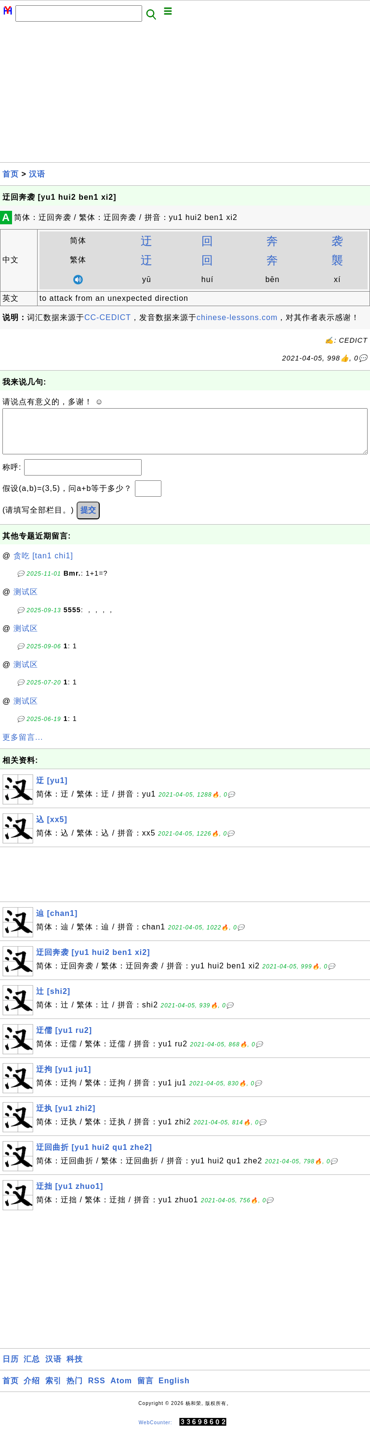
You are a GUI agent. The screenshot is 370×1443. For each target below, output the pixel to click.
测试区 (25, 601)
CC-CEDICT (107, 317)
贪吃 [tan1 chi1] (43, 565)
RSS (97, 1390)
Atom (121, 1390)
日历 (10, 1369)
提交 (88, 519)
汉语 (37, 174)
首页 (10, 174)
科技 (74, 1369)
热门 (74, 1390)
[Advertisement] (185, 94)
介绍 (32, 1390)
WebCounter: (155, 1431)
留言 (145, 1390)
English (174, 1390)
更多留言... (22, 747)
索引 (53, 1390)
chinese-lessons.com (237, 317)
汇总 (32, 1369)
